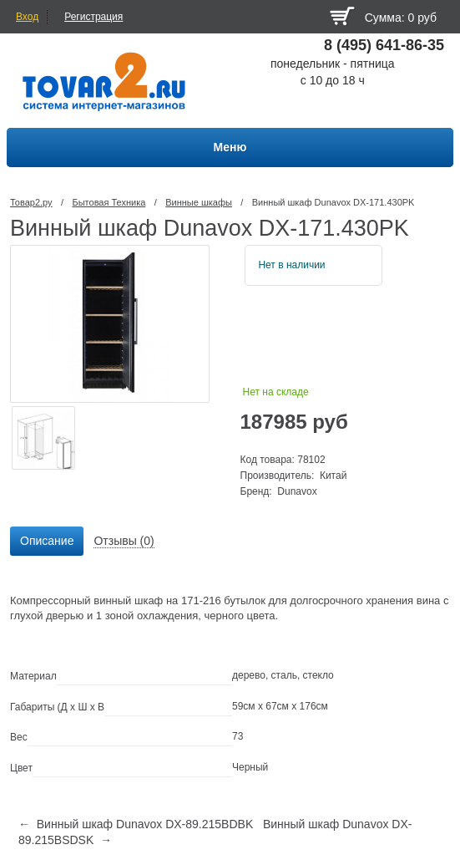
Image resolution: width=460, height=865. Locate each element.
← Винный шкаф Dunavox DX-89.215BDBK (135, 824)
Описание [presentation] (46, 540)
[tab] (46, 542)
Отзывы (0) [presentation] (124, 540)
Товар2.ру (31, 202)
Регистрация (93, 17)
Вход (27, 17)
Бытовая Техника (108, 202)
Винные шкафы (198, 202)
